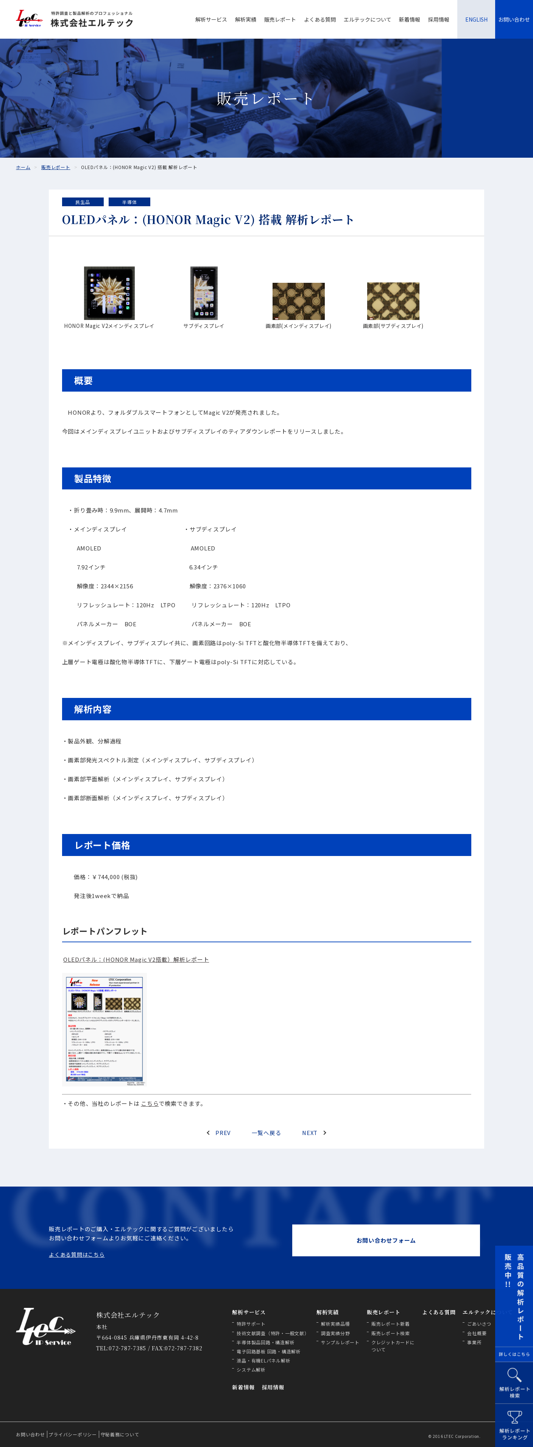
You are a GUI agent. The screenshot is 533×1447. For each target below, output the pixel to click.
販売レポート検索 (390, 1333)
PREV (223, 1133)
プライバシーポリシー (72, 1434)
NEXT (309, 1133)
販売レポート (280, 19)
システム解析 (251, 1369)
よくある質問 (320, 19)
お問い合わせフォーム (386, 1240)
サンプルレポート (340, 1342)
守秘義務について (120, 1434)
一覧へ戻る (267, 1133)
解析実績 (245, 19)
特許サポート (251, 1323)
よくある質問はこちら (77, 1254)
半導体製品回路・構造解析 (266, 1342)
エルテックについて (367, 19)
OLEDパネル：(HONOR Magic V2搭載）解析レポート (136, 959)
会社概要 (476, 1333)
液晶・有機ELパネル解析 (263, 1360)
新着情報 (409, 19)
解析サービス (211, 19)
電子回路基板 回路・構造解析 (269, 1351)
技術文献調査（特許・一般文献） (273, 1333)
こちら (150, 1103)
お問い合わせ (514, 19)
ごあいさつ (479, 1323)
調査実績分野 (335, 1333)
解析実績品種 (335, 1323)
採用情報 (438, 19)
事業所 (474, 1342)
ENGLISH (476, 19)
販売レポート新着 (390, 1323)
